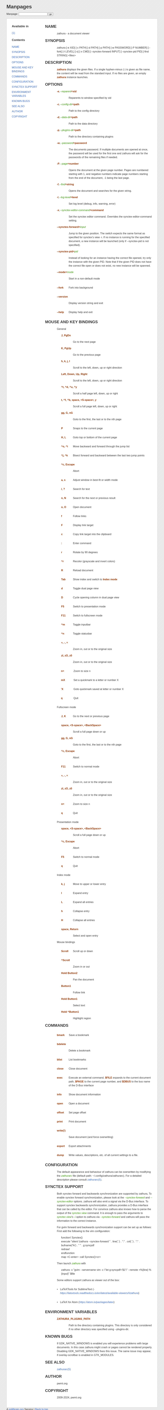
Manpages (19, 7)
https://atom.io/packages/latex (96, 1302)
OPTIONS (53, 84)
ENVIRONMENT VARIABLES (71, 1312)
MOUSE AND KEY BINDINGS (71, 322)
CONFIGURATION (61, 1165)
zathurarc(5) (94, 1179)
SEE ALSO (54, 1362)
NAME (51, 26)
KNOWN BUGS (58, 1336)
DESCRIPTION (58, 62)
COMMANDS (56, 1025)
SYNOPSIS (55, 40)
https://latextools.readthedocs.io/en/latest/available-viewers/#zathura (99, 1293)
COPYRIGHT (56, 1390)
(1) (13, 33)
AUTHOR (53, 1376)
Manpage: (12, 14)
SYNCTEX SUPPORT (64, 1186)
